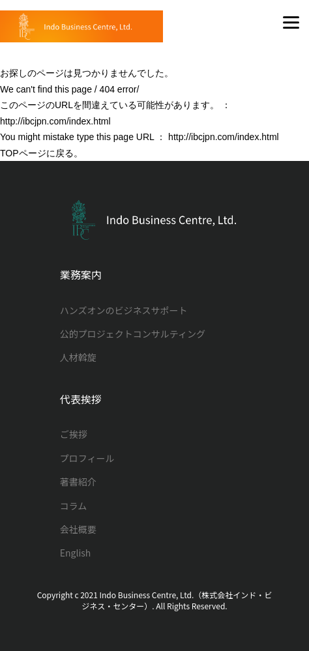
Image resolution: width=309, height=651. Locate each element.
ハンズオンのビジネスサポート (124, 310)
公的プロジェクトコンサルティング (132, 333)
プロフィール (87, 458)
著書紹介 (78, 481)
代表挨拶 (81, 399)
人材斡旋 (78, 357)
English (75, 552)
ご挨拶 (73, 434)
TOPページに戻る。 (41, 153)
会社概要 (78, 529)
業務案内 (81, 274)
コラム (73, 505)
